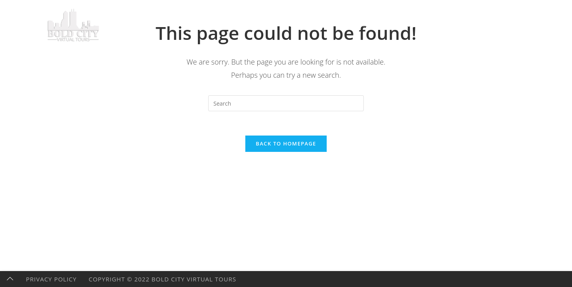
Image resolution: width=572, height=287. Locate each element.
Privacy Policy (51, 279)
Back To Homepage (286, 143)
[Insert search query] (286, 103)
